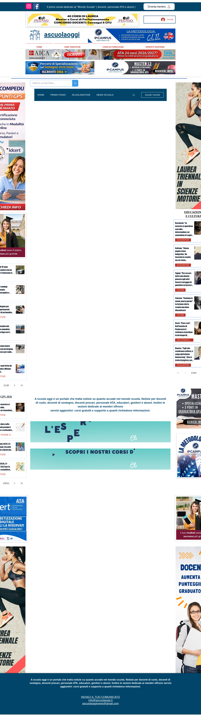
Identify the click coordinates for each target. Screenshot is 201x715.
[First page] (178, 373)
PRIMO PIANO (58, 94)
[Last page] (22, 385)
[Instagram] (29, 6)
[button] (91, 7)
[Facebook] (36, 6)
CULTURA (180, 290)
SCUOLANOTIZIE (81, 94)
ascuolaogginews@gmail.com (100, 703)
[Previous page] (185, 373)
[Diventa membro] (159, 6)
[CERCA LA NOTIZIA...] (49, 83)
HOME (40, 94)
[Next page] (14, 385)
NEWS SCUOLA (105, 94)
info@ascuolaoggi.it (100, 700)
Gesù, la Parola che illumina (185, 340)
